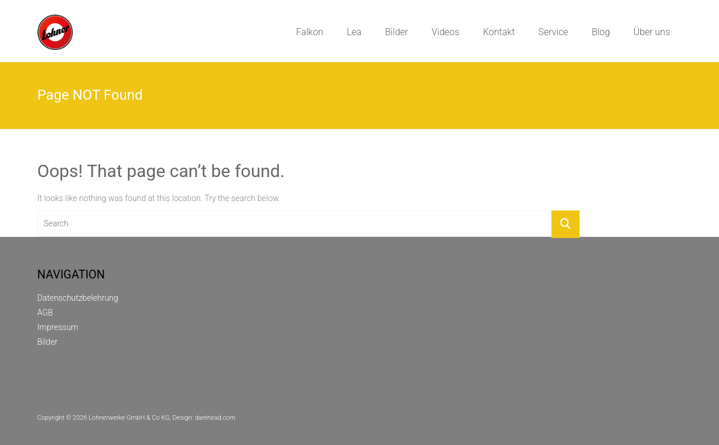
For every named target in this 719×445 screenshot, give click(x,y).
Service (553, 32)
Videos (445, 32)
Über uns (651, 32)
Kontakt (498, 32)
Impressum (58, 327)
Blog (601, 32)
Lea (354, 32)
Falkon (309, 32)
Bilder (396, 32)
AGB (45, 312)
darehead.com (215, 418)
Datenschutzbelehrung (78, 298)
